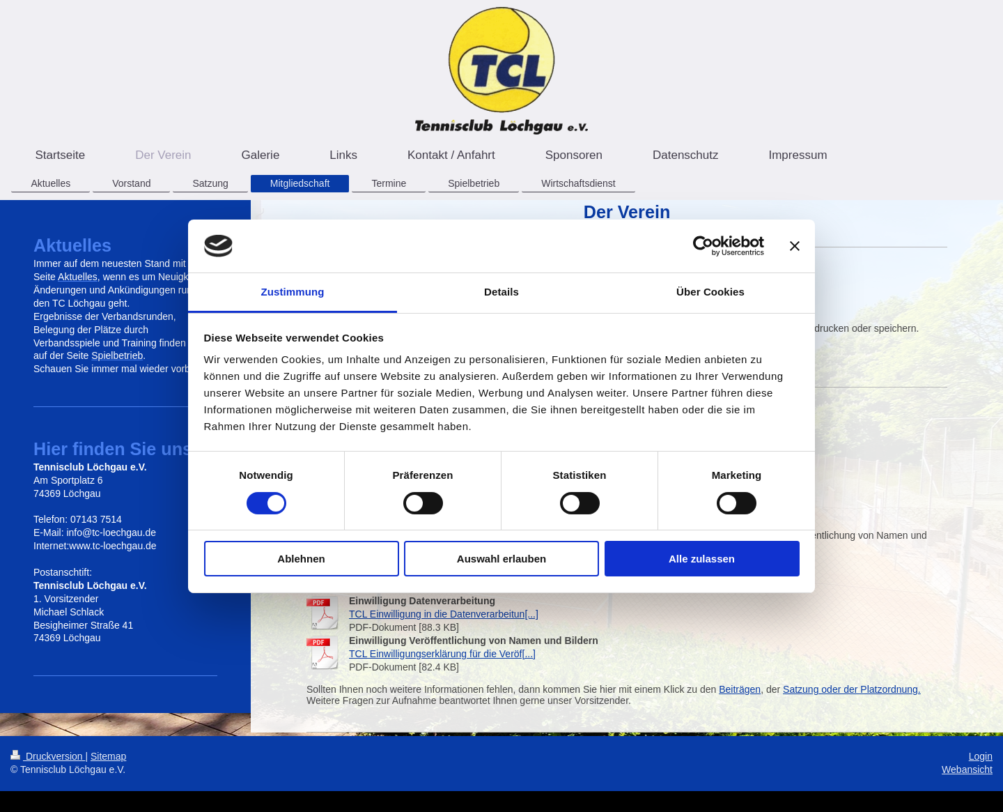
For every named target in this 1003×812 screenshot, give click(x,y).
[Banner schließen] (795, 246)
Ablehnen (301, 559)
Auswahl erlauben (501, 559)
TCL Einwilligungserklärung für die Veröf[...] (442, 653)
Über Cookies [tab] (710, 292)
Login (981, 756)
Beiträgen (740, 689)
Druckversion (47, 756)
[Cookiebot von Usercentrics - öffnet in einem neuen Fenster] (703, 246)
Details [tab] (501, 292)
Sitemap (108, 756)
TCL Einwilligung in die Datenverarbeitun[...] (443, 614)
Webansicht (967, 769)
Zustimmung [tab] (293, 292)
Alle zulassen (702, 559)
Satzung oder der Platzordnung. (852, 689)
